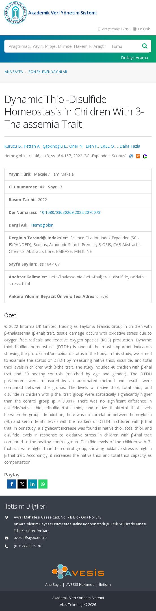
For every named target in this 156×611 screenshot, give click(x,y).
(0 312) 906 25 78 (27, 546)
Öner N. (76, 146)
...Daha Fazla (128, 146)
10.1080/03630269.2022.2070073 (70, 212)
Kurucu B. (13, 146)
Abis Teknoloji (71, 604)
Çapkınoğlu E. (55, 146)
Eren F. (92, 146)
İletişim (105, 584)
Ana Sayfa (14, 71)
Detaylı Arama (134, 57)
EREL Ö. (107, 146)
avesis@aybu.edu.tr (30, 537)
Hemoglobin (42, 225)
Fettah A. (32, 146)
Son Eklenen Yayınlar (48, 71)
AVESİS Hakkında (80, 584)
